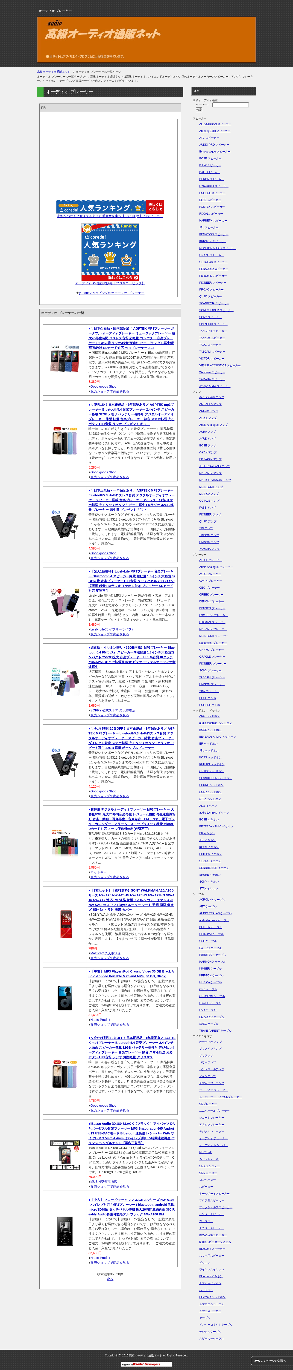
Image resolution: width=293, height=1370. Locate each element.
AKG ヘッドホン (209, 716)
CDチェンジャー (209, 1166)
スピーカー (206, 1186)
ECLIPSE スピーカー (212, 193)
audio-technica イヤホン (214, 812)
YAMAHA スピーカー (212, 379)
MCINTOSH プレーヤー (214, 636)
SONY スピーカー (210, 317)
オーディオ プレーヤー (213, 1090)
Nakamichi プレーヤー (213, 643)
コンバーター (207, 1179)
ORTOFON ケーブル (212, 996)
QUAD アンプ (207, 521)
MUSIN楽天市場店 (104, 1181)
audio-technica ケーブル (214, 920)
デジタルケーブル (210, 1331)
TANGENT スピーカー (213, 331)
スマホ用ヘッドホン (211, 1304)
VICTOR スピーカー (211, 358)
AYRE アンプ (207, 438)
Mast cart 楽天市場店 (106, 953)
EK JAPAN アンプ (210, 459)
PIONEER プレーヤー (212, 663)
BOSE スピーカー (210, 158)
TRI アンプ (206, 528)
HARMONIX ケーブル (212, 961)
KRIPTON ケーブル (211, 975)
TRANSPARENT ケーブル (215, 1030)
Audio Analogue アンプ (213, 424)
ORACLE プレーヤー (212, 656)
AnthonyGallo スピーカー (214, 130)
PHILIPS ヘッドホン (211, 764)
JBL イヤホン (207, 840)
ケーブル (204, 1317)
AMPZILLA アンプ (210, 404)
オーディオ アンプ (210, 1041)
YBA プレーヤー (209, 691)
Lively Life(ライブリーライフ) (112, 629)
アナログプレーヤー (211, 1124)
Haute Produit (100, 1020)
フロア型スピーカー (211, 1200)
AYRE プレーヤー (210, 574)
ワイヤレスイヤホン (211, 1269)
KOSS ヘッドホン (210, 757)
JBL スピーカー (209, 227)
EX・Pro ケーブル (210, 948)
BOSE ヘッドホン (210, 729)
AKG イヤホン (208, 805)
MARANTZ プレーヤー (213, 629)
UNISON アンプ (209, 542)
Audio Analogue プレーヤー (216, 567)
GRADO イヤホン (210, 861)
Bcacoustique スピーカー (214, 151)
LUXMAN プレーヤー (212, 622)
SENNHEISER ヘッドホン (215, 778)
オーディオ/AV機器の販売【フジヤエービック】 (110, 283)
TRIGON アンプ (209, 535)
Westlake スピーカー (212, 372)
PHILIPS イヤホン (210, 854)
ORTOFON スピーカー (213, 262)
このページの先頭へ (273, 1360)
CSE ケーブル (208, 941)
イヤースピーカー (210, 1310)
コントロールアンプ (211, 1069)
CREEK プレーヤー (211, 594)
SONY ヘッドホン (210, 792)
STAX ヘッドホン (210, 798)
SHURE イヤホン (210, 874)
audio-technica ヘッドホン (215, 723)
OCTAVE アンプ (209, 500)
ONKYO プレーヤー (211, 649)
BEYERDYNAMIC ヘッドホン (217, 736)
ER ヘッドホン (208, 743)
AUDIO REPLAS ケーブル (215, 913)
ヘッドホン (206, 1290)
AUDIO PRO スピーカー (214, 144)
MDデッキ (205, 1152)
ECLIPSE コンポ (209, 705)
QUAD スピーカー (210, 296)
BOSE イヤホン (209, 819)
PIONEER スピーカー (212, 282)
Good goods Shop (104, 386)
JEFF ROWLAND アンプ (214, 466)
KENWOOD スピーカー (214, 234)
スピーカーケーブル (211, 1338)
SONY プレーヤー (210, 670)
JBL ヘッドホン (209, 750)
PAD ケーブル (208, 1010)
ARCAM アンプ (208, 411)
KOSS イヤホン (209, 847)
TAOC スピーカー (210, 344)
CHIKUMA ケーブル (211, 934)
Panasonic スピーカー (213, 275)
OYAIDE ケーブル (210, 1003)
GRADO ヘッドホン (211, 771)
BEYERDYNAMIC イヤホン (216, 826)
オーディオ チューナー (213, 1138)
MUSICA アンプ (209, 493)
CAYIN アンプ (208, 452)
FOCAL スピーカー (211, 213)
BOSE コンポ (207, 698)
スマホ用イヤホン (210, 1283)
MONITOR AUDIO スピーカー (217, 248)
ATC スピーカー (209, 137)
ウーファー (206, 1221)
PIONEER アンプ (210, 514)
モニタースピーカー (211, 1228)
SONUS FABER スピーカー (216, 310)
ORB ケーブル (208, 989)
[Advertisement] (110, 158)
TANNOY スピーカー (212, 338)
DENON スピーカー (211, 179)
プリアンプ (206, 1055)
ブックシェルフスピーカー (215, 1207)
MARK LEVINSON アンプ (215, 480)
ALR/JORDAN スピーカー (215, 124)
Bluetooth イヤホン (211, 1276)
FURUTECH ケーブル (212, 954)
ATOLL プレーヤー (210, 560)
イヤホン (204, 1262)
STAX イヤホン (208, 888)
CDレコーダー (208, 1172)
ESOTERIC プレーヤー (213, 615)
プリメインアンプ (210, 1048)
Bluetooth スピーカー (212, 1248)
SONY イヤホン (209, 881)
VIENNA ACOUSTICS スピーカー (220, 365)
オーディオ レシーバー (213, 1145)
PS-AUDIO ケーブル (211, 1017)
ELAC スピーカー (210, 199)
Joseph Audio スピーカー (214, 386)
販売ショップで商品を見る (110, 391)
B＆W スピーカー (210, 165)
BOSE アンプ (207, 445)
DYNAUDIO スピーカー (214, 186)
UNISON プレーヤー (212, 684)
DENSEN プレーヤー (212, 608)
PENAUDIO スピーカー (213, 269)
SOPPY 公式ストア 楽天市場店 (113, 710)
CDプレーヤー (208, 1103)
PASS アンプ (207, 507)
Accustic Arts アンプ (211, 397)
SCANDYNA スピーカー (214, 303)
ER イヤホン (207, 833)
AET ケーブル (207, 906)
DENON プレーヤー (211, 601)
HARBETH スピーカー (213, 220)
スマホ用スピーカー (211, 1255)
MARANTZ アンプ (210, 473)
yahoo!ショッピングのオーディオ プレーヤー (111, 293)
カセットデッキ (209, 1159)
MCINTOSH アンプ (211, 487)
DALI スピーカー (209, 172)
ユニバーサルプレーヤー (214, 1110)
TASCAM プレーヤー (212, 677)
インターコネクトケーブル (215, 1324)
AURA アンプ (207, 431)
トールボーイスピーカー (214, 1193)
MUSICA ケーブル (210, 982)
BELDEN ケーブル (210, 927)
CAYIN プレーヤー (210, 580)
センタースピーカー (211, 1214)
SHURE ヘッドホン (211, 785)
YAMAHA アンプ (209, 549)
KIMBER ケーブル (210, 968)
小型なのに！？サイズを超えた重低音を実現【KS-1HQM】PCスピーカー (110, 216)
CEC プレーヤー (209, 587)
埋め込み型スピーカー (213, 1235)
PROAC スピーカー (211, 289)
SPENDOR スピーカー (213, 324)
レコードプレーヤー (211, 1117)
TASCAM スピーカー (212, 351)
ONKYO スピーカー (211, 255)
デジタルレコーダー (211, 1131)
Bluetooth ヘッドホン (212, 1297)
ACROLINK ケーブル (212, 899)
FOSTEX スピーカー (212, 206)
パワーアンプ (207, 1062)
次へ (110, 1279)
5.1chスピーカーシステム (215, 1241)
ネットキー (99, 872)
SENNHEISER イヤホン (214, 867)
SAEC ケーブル (209, 1023)
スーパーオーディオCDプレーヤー (220, 1097)
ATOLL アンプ (208, 418)
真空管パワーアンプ (211, 1083)
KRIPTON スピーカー (212, 241)
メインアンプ (207, 1076)
